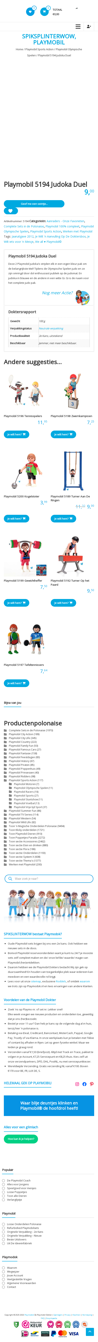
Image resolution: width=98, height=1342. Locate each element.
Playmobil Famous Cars (22, 749)
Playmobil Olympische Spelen (31, 787)
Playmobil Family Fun (21, 745)
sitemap (36, 981)
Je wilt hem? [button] (16, 434)
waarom (85, 981)
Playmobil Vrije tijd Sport (28, 807)
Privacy (67, 1315)
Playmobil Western (20, 818)
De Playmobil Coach (19, 1180)
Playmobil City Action (21, 734)
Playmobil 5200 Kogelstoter (21, 496)
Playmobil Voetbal (24, 803)
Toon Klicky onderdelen (23, 830)
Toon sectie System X (21, 857)
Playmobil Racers (24, 791)
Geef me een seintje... (34, 204)
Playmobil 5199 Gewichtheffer (23, 580)
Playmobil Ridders (19, 776)
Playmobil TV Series (20, 814)
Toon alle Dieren (17, 1196)
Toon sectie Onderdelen (23, 853)
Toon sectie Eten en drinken (25, 845)
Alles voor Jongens (18, 1184)
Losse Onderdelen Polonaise (24, 1224)
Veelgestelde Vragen (19, 1279)
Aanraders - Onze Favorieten (65, 221)
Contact (11, 1287)
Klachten (76, 1315)
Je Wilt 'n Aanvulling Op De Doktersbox (60, 236)
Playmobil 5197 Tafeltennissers (24, 665)
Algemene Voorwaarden (21, 1283)
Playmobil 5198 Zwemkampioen (71, 416)
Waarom (12, 1267)
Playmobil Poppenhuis (22, 768)
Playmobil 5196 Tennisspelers (23, 416)
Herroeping (87, 1315)
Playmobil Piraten (19, 765)
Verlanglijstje (14, 1199)
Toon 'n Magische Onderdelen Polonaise (33, 826)
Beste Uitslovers (16, 1239)
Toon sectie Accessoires (23, 841)
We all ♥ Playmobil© (48, 242)
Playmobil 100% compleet (62, 226)
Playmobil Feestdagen (22, 757)
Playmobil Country (19, 742)
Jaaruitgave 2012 (23, 236)
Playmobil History (19, 761)
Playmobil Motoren (25, 784)
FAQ (42, 1318)
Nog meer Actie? (57, 292)
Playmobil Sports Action (39, 49)
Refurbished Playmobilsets (23, 1228)
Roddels (61, 981)
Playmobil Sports (24, 795)
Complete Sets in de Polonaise (24, 226)
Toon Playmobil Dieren (22, 833)
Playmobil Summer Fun (22, 810)
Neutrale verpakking (51, 328)
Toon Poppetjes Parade (23, 837)
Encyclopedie (51, 1318)
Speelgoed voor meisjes (21, 1188)
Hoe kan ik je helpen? (21, 1139)
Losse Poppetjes (17, 1192)
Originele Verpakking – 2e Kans (25, 1232)
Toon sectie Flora (19, 849)
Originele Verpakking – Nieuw (24, 1235)
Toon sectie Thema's (21, 860)
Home (19, 49)
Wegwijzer (13, 1271)
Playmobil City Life (19, 738)
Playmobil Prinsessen (21, 772)
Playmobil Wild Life (20, 822)
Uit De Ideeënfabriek (19, 1243)
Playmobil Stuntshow (26, 799)
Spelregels (58, 1315)
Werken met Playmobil (77, 231)
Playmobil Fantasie (20, 753)
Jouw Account (15, 1275)
